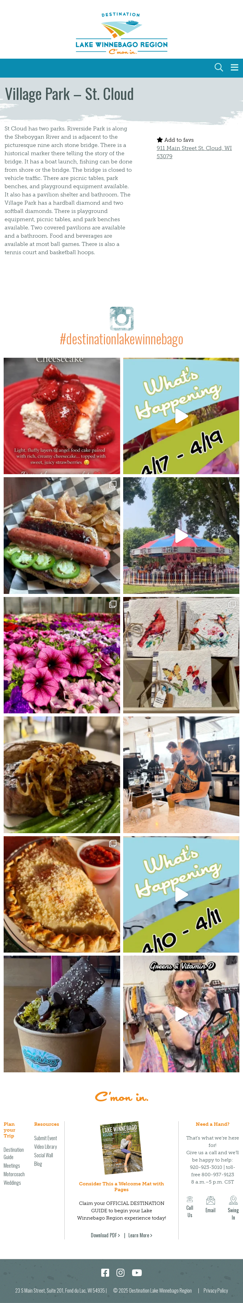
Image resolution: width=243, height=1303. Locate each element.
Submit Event (45, 1131)
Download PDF (104, 1228)
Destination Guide (14, 1147)
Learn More (138, 1228)
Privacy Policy (216, 1284)
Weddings (12, 1176)
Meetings (12, 1159)
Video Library (45, 1140)
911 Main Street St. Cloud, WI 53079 (194, 152)
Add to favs (175, 140)
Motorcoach (14, 1167)
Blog (38, 1157)
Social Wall (43, 1148)
